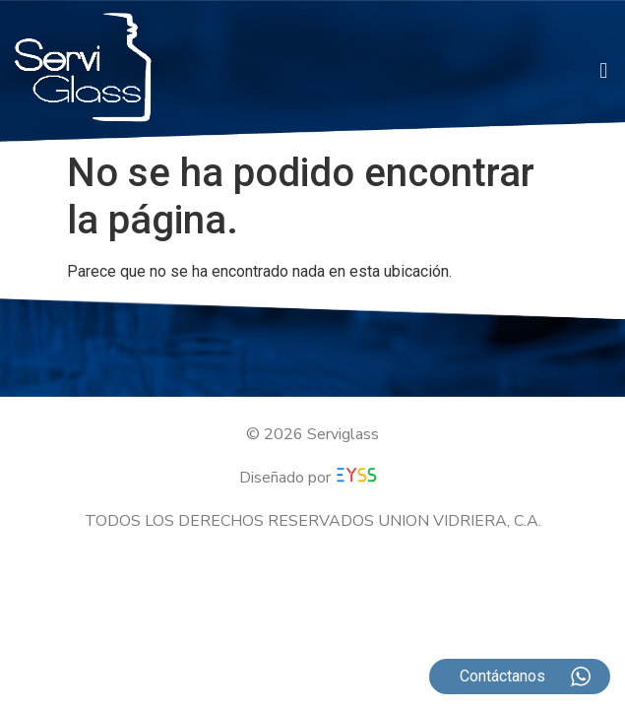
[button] (604, 71)
